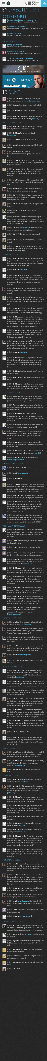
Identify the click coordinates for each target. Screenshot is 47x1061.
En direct (13, 10)
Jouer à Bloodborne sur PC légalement (20, 58)
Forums (9, 41)
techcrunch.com (23, 473)
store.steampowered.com (16, 459)
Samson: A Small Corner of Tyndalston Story (22, 20)
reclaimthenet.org (23, 901)
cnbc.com (24, 352)
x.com (30, 934)
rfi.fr (9, 964)
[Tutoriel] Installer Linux (15, 34)
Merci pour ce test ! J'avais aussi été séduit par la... (22, 22)
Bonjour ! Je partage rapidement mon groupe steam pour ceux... (25, 47)
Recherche (25, 3)
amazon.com (26, 227)
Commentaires (14, 16)
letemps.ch (28, 624)
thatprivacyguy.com (14, 614)
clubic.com (35, 119)
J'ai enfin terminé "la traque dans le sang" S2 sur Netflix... (24, 53)
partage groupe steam (14, 45)
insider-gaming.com (24, 654)
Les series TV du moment (15, 52)
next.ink (37, 453)
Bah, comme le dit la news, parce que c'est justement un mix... (25, 29)
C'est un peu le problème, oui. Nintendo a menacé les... (23, 60)
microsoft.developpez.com (32, 101)
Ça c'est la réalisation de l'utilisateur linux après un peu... (24, 35)
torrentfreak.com (20, 765)
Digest (32, 10)
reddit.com (24, 782)
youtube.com (12, 135)
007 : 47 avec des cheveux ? (16, 27)
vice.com (23, 269)
